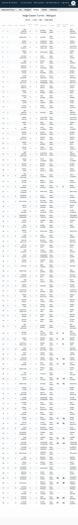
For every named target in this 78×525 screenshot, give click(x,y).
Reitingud (72, 5)
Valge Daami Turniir (7, 10)
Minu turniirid (39, 2)
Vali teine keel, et (52, 2)
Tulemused (53, 10)
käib (40, 20)
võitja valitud (48, 20)
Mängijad (28, 10)
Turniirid (13, 2)
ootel (34, 20)
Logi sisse (68, 2)
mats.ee (5, 2)
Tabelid (44, 10)
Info (20, 10)
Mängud (36, 10)
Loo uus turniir (26, 2)
